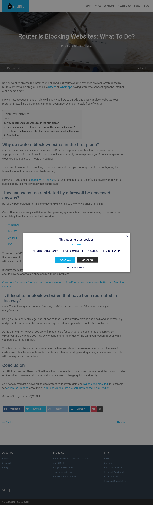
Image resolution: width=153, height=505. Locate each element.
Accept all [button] (65, 259)
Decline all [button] (87, 259)
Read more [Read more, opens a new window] (76, 244)
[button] (76, 267)
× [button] (127, 236)
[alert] (76, 252)
